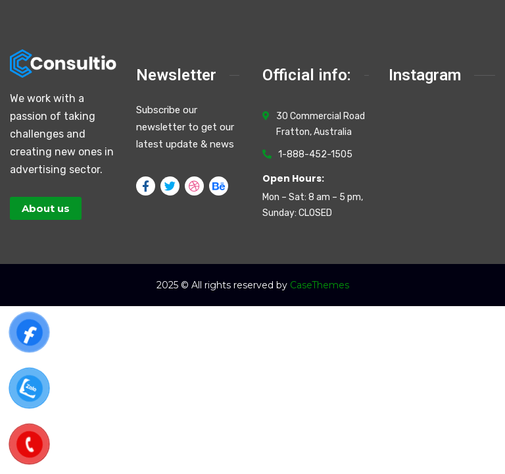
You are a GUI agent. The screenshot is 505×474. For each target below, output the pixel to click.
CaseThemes (319, 285)
